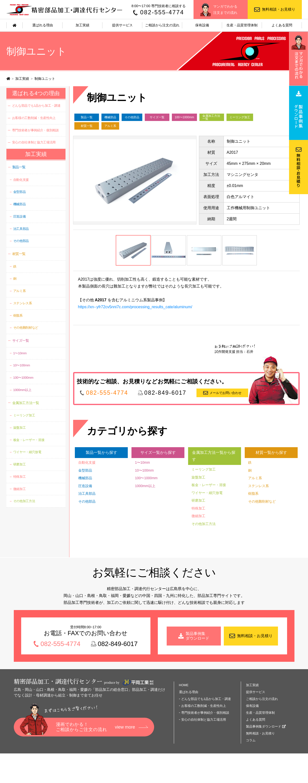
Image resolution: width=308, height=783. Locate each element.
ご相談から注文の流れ (162, 25)
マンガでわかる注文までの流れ (225, 9)
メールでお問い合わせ (226, 393)
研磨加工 (198, 500)
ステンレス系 (258, 486)
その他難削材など (262, 501)
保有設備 (202, 25)
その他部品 (132, 117)
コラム (251, 740)
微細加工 (198, 516)
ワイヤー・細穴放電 (207, 493)
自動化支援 (87, 462)
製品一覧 (87, 117)
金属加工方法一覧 (211, 117)
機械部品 (110, 117)
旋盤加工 (198, 477)
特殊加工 (198, 508)
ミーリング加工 (239, 117)
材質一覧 (87, 126)
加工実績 (82, 25)
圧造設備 (85, 486)
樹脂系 (253, 493)
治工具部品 (87, 493)
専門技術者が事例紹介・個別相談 (35, 130)
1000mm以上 (145, 486)
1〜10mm (142, 462)
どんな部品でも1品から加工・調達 (36, 105)
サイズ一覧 (157, 117)
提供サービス (122, 25)
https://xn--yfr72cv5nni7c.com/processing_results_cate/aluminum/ (135, 307)
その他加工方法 (204, 524)
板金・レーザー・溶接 (209, 485)
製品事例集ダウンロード (263, 726)
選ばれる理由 (42, 25)
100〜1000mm (184, 117)
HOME (184, 685)
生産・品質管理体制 (242, 25)
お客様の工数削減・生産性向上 (34, 118)
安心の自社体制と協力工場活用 (34, 142)
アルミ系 (110, 126)
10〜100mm (144, 470)
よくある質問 (282, 25)
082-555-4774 (162, 12)
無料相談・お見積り (278, 9)
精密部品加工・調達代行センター (65, 9)
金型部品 (85, 470)
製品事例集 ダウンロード (197, 635)
